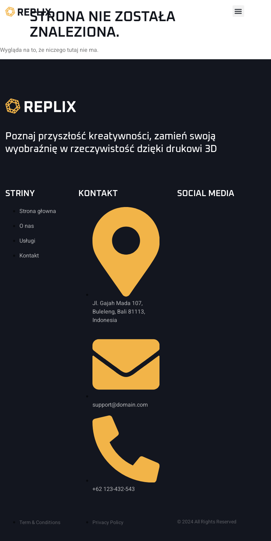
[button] (238, 11)
